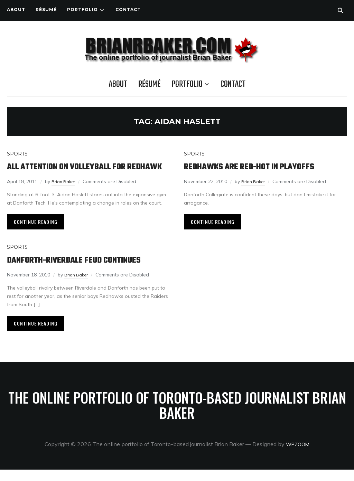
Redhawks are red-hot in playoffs (259, 166)
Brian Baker (65, 193)
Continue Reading (35, 233)
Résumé (46, 9)
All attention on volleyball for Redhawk (77, 172)
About (16, 9)
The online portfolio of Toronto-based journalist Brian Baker (177, 416)
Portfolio (82, 9)
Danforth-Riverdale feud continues (84, 271)
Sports (17, 154)
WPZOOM (298, 455)
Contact (128, 9)
